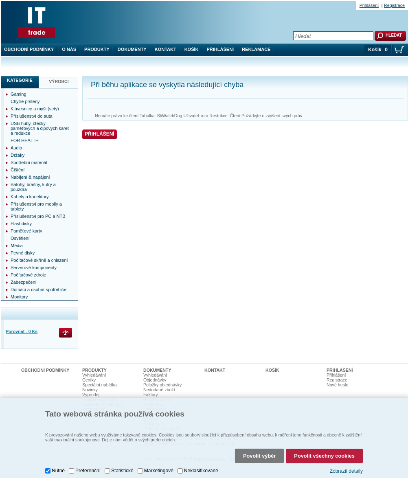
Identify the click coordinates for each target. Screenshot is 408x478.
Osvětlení (20, 238)
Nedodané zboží (159, 389)
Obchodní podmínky (29, 49)
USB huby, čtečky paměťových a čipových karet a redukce (40, 128)
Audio (16, 147)
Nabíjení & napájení (30, 177)
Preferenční (88, 471)
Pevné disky (23, 252)
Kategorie (20, 80)
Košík (191, 49)
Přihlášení (220, 49)
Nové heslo (337, 384)
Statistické (122, 471)
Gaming (18, 94)
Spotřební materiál (29, 162)
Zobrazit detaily (346, 471)
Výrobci (59, 81)
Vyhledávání (94, 375)
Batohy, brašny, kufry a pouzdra (33, 187)
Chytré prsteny (25, 101)
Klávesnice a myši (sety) (35, 108)
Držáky (17, 155)
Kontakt (165, 49)
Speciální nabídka (99, 384)
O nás (69, 49)
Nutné (58, 471)
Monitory (19, 296)
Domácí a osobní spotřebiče (38, 289)
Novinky (90, 389)
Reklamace (256, 49)
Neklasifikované (201, 471)
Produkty (97, 49)
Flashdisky (21, 223)
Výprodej (90, 394)
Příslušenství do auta (32, 116)
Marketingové (158, 471)
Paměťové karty (26, 230)
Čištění (17, 169)
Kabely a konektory (30, 196)
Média (17, 245)
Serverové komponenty (34, 267)
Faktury (150, 394)
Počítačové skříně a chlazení (39, 260)
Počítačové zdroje (28, 274)
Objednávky (154, 379)
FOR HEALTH (25, 140)
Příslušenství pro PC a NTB (38, 216)
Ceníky (89, 379)
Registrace (394, 5)
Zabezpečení (24, 282)
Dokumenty (132, 49)
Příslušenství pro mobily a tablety (36, 206)
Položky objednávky (162, 384)
